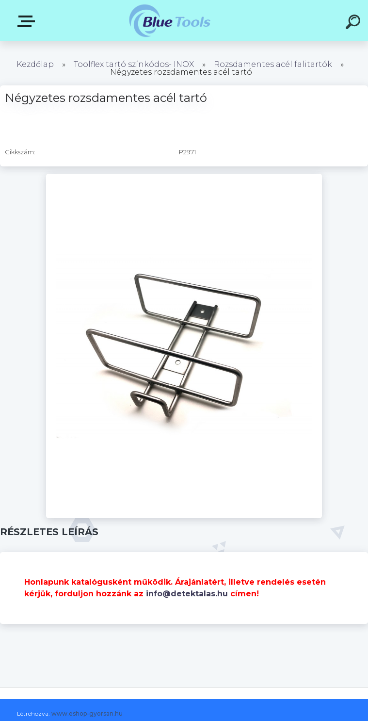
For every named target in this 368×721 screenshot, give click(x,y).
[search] (354, 23)
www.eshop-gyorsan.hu (87, 713)
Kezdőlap (35, 64)
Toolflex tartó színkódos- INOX (134, 64)
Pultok (28, 21)
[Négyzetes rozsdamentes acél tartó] (184, 177)
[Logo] (169, 20)
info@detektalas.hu (187, 593)
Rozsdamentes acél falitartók (273, 64)
